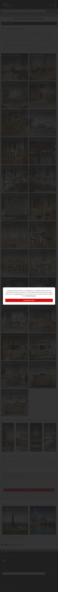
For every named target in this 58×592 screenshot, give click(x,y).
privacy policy (19, 294)
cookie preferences (30, 296)
